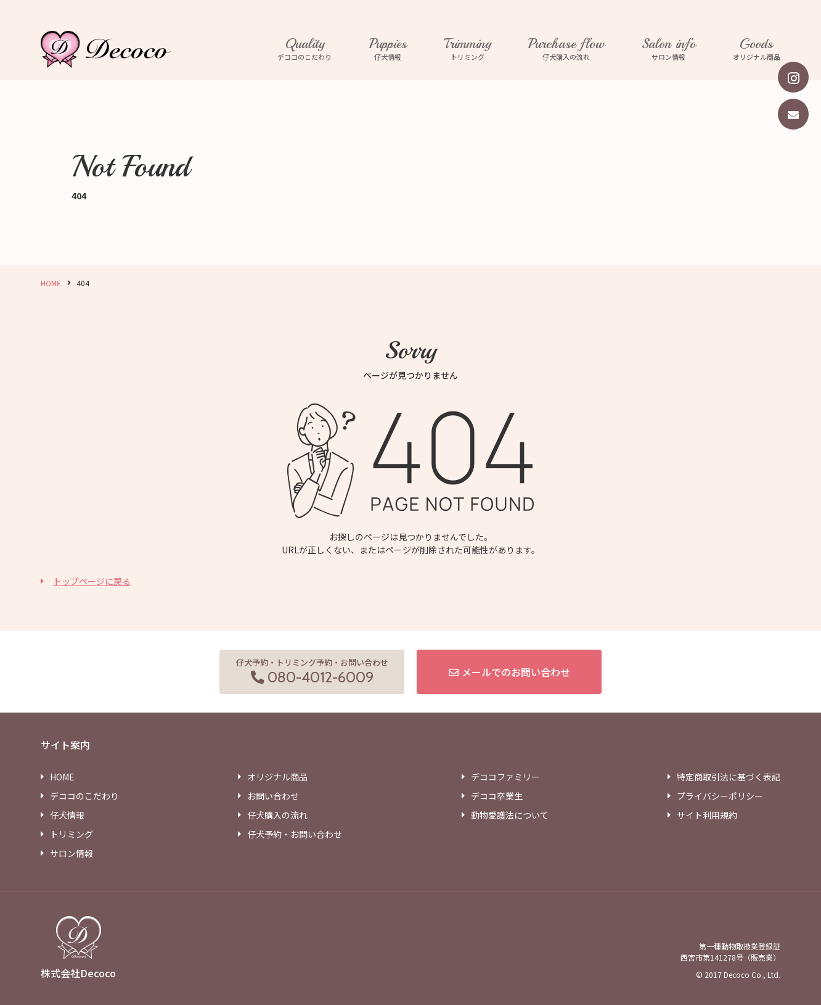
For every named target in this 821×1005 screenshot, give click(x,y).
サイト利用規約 (707, 815)
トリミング (467, 49)
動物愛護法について (510, 815)
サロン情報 (669, 49)
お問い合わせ (273, 796)
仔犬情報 (388, 49)
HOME (51, 283)
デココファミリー (505, 777)
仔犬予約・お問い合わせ (294, 834)
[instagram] (793, 77)
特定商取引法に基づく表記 (728, 777)
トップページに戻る (92, 581)
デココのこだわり (305, 49)
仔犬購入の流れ (566, 49)
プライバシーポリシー (720, 796)
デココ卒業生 (497, 796)
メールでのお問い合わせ (516, 671)
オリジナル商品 (756, 49)
